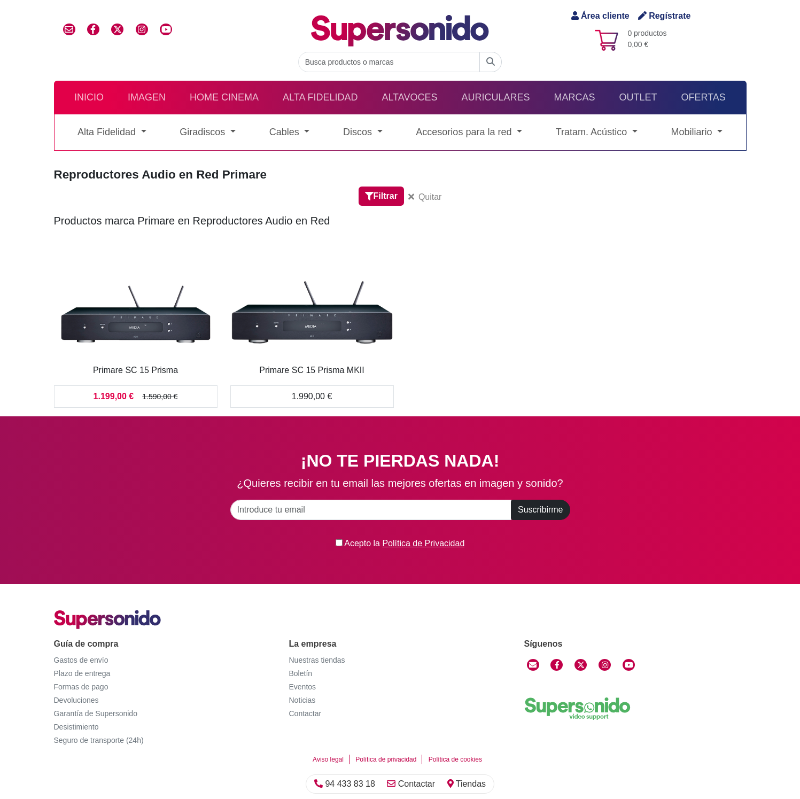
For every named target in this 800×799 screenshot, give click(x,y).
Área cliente (600, 15)
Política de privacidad (385, 759)
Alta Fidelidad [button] (107, 132)
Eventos (302, 686)
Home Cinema (224, 97)
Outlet (638, 97)
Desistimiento (76, 727)
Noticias (302, 700)
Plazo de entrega (82, 673)
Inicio (89, 97)
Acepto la (400, 543)
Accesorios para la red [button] (465, 132)
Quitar (425, 196)
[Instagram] (605, 665)
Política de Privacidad (423, 543)
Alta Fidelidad (320, 97)
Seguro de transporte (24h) (99, 740)
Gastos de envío (81, 660)
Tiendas (466, 783)
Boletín (301, 673)
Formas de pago (81, 686)
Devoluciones (76, 700)
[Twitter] (580, 665)
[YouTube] (629, 665)
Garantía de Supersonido (95, 713)
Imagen (147, 97)
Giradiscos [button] (204, 132)
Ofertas (703, 97)
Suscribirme (540, 509)
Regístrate (664, 15)
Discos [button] (359, 132)
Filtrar (381, 195)
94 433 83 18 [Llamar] (344, 783)
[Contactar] (533, 665)
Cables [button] (285, 132)
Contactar (411, 783)
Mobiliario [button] (692, 132)
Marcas (574, 97)
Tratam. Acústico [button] (593, 132)
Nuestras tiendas (317, 660)
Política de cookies (455, 759)
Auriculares (495, 97)
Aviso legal (328, 759)
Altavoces (409, 97)
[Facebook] (556, 665)
